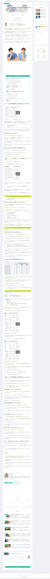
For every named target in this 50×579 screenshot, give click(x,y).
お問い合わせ (32, 576)
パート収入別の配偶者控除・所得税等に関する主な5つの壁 (16, 76)
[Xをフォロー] (10, 479)
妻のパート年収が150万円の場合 (11, 88)
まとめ (9, 99)
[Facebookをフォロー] (11, 479)
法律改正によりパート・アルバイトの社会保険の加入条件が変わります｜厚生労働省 (17, 228)
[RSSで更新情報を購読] (17, 479)
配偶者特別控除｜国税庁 (8, 291)
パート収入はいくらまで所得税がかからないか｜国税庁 (15, 197)
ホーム (17, 576)
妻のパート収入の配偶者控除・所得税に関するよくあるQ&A (16, 90)
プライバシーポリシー (23, 576)
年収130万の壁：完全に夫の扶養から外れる (12, 82)
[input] (41, 3)
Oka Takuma (11, 473)
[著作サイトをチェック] (9, 479)
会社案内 (19, 576)
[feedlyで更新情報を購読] (16, 479)
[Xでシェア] (8, 13)
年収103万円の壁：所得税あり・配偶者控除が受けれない (14, 79)
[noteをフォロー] (15, 479)
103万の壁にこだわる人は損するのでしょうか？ (13, 96)
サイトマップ (28, 576)
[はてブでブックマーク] (18, 13)
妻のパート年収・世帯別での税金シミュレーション (15, 85)
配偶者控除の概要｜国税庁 (10, 198)
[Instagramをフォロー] (13, 479)
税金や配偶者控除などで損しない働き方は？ (12, 93)
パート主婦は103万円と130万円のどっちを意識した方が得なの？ (15, 97)
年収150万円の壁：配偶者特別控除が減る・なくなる (13, 83)
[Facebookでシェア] (13, 13)
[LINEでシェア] (22, 13)
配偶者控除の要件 (7, 188)
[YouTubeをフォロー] (14, 479)
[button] (27, 13)
